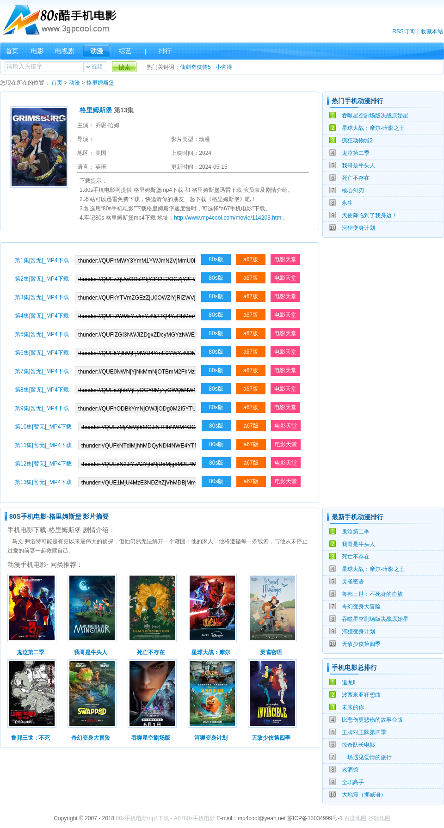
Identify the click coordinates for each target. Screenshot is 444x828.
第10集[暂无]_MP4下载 (43, 426)
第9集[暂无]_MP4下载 (42, 408)
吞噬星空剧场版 (150, 738)
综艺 (125, 51)
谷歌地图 (379, 818)
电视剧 (64, 51)
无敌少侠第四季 (361, 644)
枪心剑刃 (353, 190)
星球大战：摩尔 (210, 652)
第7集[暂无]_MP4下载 (42, 371)
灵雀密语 (353, 581)
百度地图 (355, 818)
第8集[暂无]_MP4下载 (42, 389)
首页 (12, 51)
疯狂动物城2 (357, 140)
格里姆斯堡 (100, 83)
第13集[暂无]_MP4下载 (43, 482)
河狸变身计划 (358, 228)
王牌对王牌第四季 (364, 732)
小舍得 (224, 67)
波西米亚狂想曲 (361, 695)
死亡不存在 (356, 178)
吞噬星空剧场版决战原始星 (375, 115)
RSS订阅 (403, 31)
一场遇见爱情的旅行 (367, 757)
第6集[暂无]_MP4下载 (42, 353)
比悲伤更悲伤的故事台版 (372, 720)
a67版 (250, 259)
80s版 (216, 259)
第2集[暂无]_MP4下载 (42, 279)
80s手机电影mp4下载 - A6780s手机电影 (165, 818)
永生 (347, 203)
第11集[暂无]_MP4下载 (43, 445)
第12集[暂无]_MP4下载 (43, 463)
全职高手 (353, 782)
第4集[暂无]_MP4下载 (42, 316)
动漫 (96, 51)
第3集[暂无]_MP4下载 (42, 297)
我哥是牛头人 (358, 165)
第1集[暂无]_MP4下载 (42, 260)
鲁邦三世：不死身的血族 (372, 594)
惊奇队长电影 (358, 745)
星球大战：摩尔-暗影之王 (373, 128)
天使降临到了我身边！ (369, 215)
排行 (165, 51)
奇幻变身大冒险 (361, 606)
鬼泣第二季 (356, 153)
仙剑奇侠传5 (195, 67)
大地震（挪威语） (364, 794)
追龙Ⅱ (349, 682)
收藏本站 (432, 31)
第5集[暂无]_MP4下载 (42, 334)
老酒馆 (350, 770)
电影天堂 (285, 259)
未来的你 (353, 707)
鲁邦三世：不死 (30, 738)
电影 (37, 51)
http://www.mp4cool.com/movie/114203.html (228, 218)
